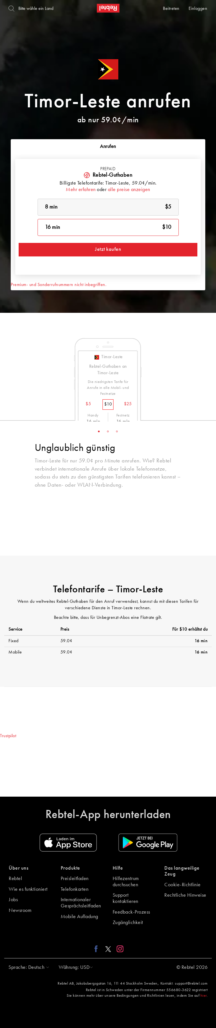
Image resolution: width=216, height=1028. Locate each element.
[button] (27, 967)
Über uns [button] (18, 868)
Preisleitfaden (75, 878)
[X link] (108, 948)
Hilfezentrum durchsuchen (126, 881)
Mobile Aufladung (79, 916)
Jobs (13, 899)
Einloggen (198, 8)
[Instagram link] (119, 948)
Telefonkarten (75, 889)
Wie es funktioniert (28, 889)
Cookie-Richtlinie (182, 884)
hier (203, 996)
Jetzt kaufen (108, 249)
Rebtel (15, 878)
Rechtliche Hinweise (185, 895)
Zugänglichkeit (128, 922)
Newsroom (20, 910)
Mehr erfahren (81, 189)
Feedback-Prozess (131, 912)
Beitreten (171, 8)
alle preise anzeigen (129, 189)
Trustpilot (8, 736)
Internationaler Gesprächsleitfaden (81, 903)
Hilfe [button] (118, 868)
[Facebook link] (97, 948)
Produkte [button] (70, 868)
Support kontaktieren (125, 898)
